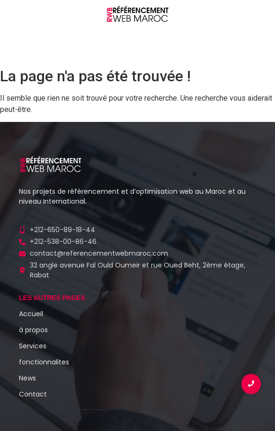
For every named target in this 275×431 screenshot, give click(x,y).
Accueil (31, 314)
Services (32, 346)
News (27, 378)
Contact (33, 394)
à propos (33, 330)
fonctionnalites (44, 362)
